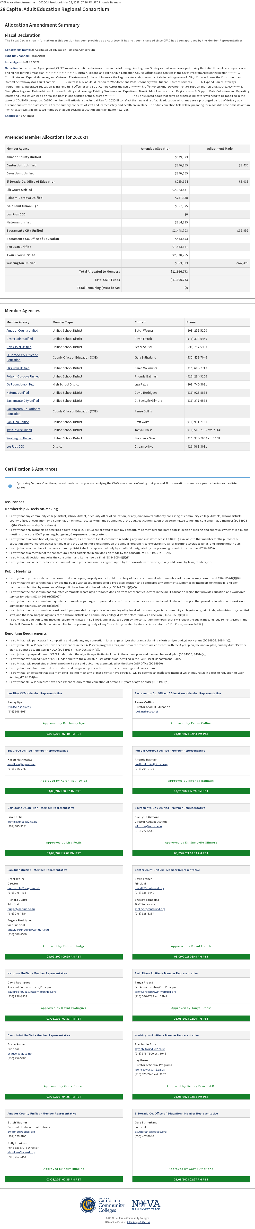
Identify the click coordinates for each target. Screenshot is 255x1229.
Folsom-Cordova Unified (23, 376)
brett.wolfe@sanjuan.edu (24, 888)
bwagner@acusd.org (21, 1131)
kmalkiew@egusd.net (21, 764)
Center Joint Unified (20, 339)
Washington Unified (20, 438)
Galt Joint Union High (21, 384)
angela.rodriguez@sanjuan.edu (28, 929)
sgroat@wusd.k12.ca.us (150, 1049)
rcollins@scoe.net (146, 711)
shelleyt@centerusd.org (150, 909)
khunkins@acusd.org (21, 1152)
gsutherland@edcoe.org (151, 1131)
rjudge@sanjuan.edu (21, 909)
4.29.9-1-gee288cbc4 (138, 1222)
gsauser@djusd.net (20, 1053)
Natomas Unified (18, 393)
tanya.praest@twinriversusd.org (155, 991)
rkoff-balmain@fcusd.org (151, 764)
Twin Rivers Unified (19, 430)
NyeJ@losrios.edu (19, 707)
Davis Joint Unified (19, 347)
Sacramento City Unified (23, 401)
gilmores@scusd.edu (148, 826)
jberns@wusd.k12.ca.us (150, 1069)
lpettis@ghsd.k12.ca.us (22, 821)
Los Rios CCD (15, 446)
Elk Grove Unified (18, 368)
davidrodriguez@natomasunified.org (32, 991)
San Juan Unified (18, 422)
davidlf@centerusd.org (149, 888)
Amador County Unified (22, 330)
